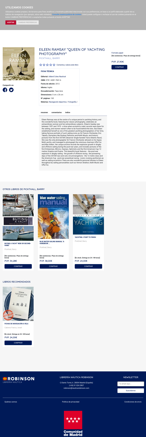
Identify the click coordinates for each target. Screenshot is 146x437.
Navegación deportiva (58, 102)
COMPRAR (119, 67)
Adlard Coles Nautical (57, 76)
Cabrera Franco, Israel (13, 328)
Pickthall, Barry (10, 249)
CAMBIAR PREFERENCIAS (27, 22)
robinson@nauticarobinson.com (76, 388)
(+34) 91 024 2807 (76, 385)
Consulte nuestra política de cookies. (67, 14)
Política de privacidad (70, 402)
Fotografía (72, 102)
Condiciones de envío (132, 402)
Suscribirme (131, 391)
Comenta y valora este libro (67, 65)
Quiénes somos (11, 402)
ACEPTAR (10, 22)
